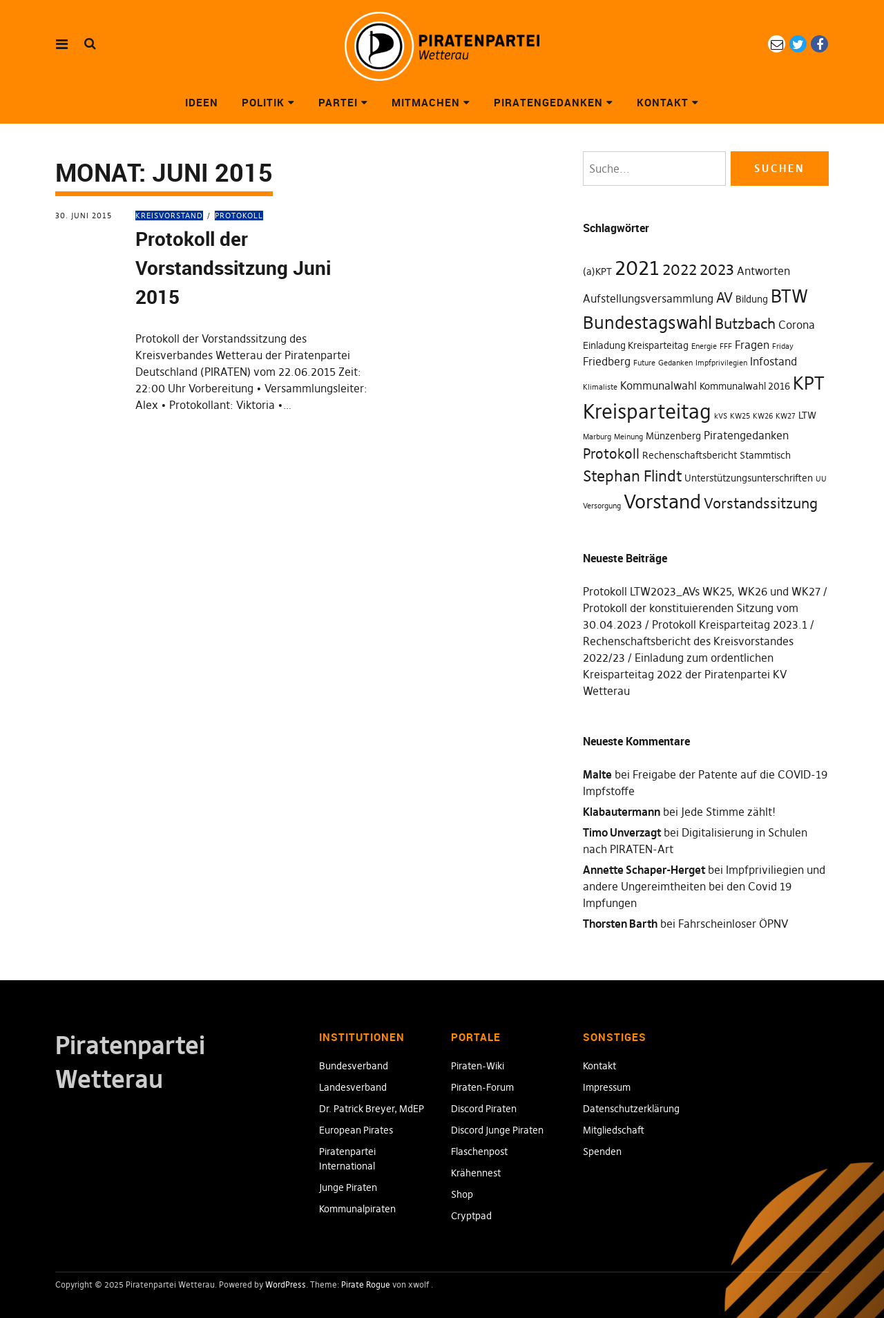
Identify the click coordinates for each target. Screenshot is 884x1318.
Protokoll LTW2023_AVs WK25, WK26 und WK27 (701, 591)
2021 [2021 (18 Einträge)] (637, 267)
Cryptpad (471, 1216)
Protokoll (239, 215)
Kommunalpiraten (357, 1209)
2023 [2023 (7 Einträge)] (717, 269)
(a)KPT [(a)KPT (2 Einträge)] (597, 271)
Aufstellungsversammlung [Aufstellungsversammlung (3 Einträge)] (648, 298)
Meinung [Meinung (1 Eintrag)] (628, 436)
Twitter (798, 43)
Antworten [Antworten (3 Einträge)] (763, 271)
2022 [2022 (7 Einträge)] (679, 269)
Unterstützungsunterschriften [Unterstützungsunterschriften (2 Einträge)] (748, 478)
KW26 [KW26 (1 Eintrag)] (763, 416)
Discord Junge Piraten (497, 1130)
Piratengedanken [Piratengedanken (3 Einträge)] (746, 435)
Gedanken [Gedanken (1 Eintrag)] (675, 363)
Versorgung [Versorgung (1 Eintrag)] (602, 506)
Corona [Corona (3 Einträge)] (796, 325)
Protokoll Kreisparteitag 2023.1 (729, 624)
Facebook (819, 43)
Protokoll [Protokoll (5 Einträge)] (611, 454)
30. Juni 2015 (83, 215)
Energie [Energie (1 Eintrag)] (704, 346)
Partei (338, 102)
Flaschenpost (479, 1151)
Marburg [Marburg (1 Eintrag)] (597, 436)
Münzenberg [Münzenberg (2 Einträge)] (673, 436)
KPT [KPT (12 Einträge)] (809, 383)
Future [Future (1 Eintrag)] (644, 363)
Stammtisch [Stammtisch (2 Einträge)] (765, 455)
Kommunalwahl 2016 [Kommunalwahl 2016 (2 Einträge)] (745, 386)
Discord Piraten (484, 1108)
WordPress (285, 1284)
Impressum (607, 1087)
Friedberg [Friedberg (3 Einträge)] (607, 361)
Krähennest (476, 1173)
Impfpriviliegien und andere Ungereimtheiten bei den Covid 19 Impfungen (704, 886)
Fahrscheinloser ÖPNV (733, 923)
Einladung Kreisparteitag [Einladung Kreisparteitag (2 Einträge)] (636, 345)
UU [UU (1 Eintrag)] (821, 479)
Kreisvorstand (169, 215)
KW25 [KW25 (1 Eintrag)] (740, 416)
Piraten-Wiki (477, 1066)
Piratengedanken (548, 102)
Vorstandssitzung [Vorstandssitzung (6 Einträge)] (761, 503)
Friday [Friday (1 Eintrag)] (783, 346)
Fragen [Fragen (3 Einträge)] (752, 345)
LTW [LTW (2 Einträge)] (807, 415)
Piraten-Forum (482, 1087)
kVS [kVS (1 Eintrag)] (720, 416)
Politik (263, 102)
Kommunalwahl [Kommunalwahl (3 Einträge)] (658, 385)
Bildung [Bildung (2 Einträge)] (752, 299)
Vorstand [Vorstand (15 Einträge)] (662, 501)
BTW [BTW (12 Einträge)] (789, 296)
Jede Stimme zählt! (728, 812)
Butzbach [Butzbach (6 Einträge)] (745, 323)
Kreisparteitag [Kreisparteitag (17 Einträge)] (647, 411)
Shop (462, 1194)
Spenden (602, 1151)
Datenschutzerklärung (631, 1108)
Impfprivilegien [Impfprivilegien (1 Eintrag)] (721, 363)
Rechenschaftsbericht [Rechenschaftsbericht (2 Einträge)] (689, 455)
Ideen (201, 102)
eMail (776, 43)
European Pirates (356, 1130)
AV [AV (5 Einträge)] (724, 297)
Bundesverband (353, 1066)
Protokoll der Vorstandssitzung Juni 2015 (233, 267)
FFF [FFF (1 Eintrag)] (726, 346)
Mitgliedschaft (613, 1130)
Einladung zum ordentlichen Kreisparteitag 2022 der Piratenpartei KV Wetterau (685, 674)
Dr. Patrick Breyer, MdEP (371, 1108)
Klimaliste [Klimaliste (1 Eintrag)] (600, 387)
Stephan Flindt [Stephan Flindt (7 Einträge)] (632, 476)
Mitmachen (426, 102)
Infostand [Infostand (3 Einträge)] (773, 361)
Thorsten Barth (620, 923)
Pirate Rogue (365, 1284)
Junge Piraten (348, 1187)
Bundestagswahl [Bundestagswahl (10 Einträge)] (647, 323)
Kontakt (663, 102)
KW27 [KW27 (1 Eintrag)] (786, 416)
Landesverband (353, 1087)
